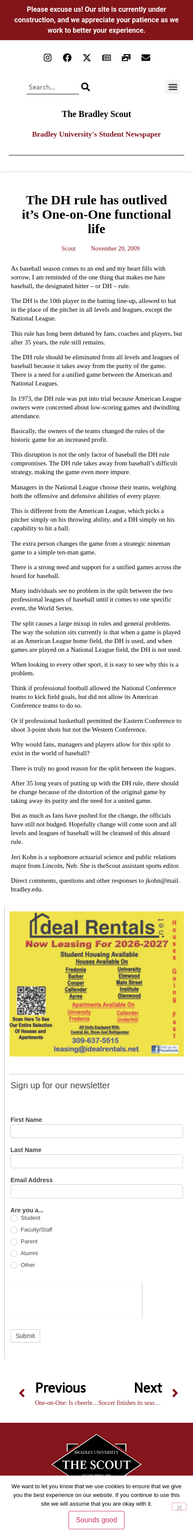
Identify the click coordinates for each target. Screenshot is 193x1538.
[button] (172, 87)
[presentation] (76, 1299)
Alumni (24, 1253)
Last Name (25, 1150)
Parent (24, 1242)
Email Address (31, 1180)
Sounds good (96, 1520)
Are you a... (26, 1210)
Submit (25, 1335)
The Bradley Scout (96, 114)
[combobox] (53, 86)
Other (22, 1265)
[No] (179, 1506)
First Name (26, 1120)
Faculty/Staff (31, 1230)
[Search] (85, 86)
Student (25, 1218)
